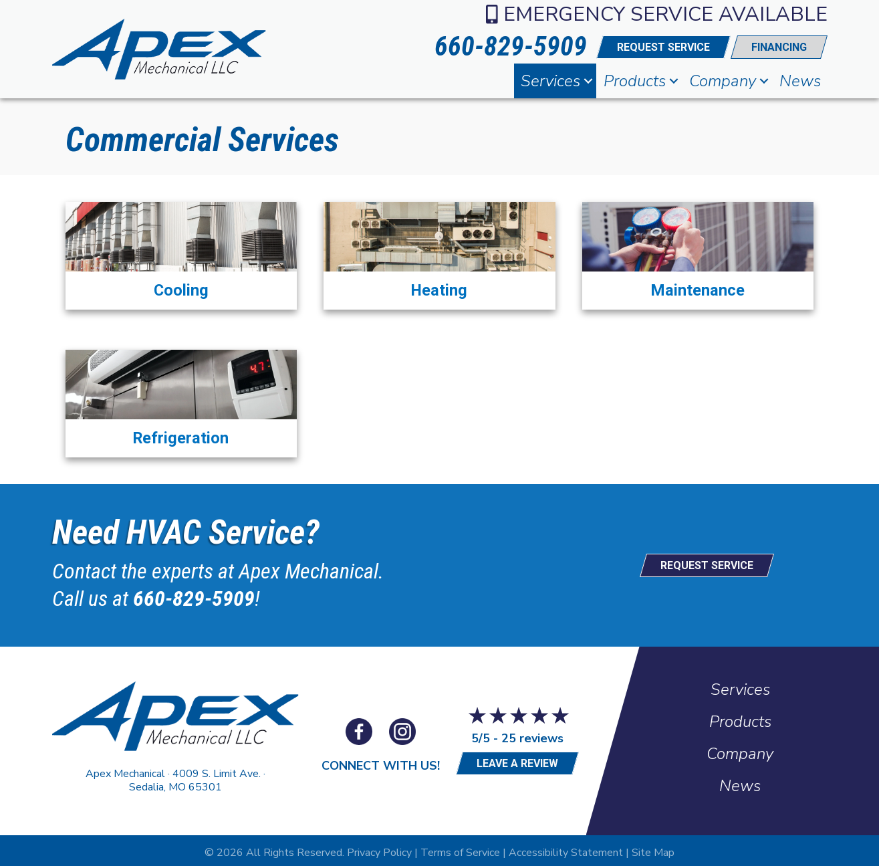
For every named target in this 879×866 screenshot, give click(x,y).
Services (550, 81)
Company (722, 81)
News (800, 81)
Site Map (653, 848)
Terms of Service (460, 848)
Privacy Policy (379, 848)
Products (635, 81)
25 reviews (532, 734)
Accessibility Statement (566, 848)
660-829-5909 (194, 595)
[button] (588, 81)
